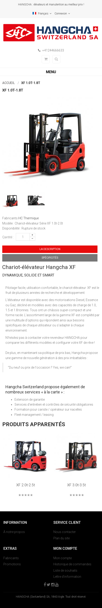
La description (50, 249)
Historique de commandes (72, 564)
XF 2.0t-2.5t (25, 485)
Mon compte (62, 558)
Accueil (8, 83)
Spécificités (50, 257)
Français (42, 13)
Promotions (12, 564)
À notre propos (14, 532)
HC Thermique (28, 218)
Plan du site (61, 538)
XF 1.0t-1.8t (30, 83)
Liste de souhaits (65, 570)
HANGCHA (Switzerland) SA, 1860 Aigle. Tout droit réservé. (51, 596)
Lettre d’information (67, 576)
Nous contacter (64, 532)
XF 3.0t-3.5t (76, 485)
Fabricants (11, 558)
